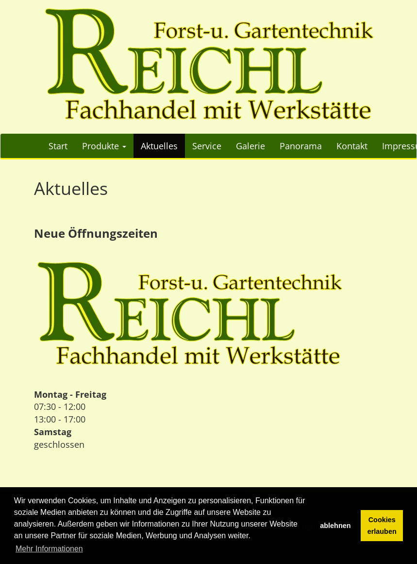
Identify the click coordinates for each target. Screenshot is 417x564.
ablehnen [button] (335, 525)
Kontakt (351, 146)
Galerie (250, 146)
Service (206, 146)
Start (58, 146)
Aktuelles (159, 146)
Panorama (301, 146)
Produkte (104, 146)
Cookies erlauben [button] (382, 525)
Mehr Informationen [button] (49, 549)
